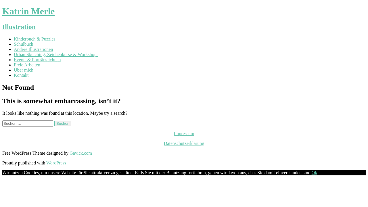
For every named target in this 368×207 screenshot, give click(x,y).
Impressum (184, 133)
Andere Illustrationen (33, 49)
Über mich (23, 70)
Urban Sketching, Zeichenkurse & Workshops (56, 54)
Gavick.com (81, 153)
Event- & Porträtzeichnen (37, 59)
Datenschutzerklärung (184, 143)
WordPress (56, 162)
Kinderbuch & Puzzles (34, 39)
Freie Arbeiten (27, 64)
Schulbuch (23, 44)
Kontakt (21, 75)
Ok (314, 172)
